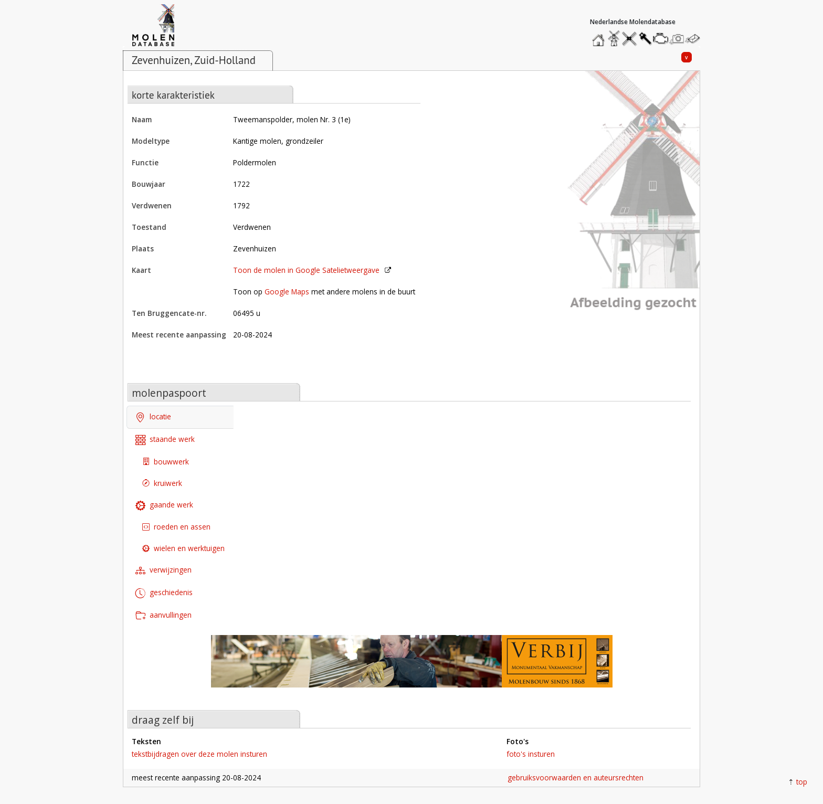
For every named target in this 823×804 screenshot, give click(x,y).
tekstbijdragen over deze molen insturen (199, 754)
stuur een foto (677, 38)
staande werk (165, 440)
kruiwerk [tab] (162, 483)
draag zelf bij (163, 720)
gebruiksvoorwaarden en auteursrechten (575, 777)
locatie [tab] (153, 417)
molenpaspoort (169, 393)
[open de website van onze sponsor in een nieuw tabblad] (411, 667)
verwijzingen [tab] (163, 571)
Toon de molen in (306, 270)
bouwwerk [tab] (165, 462)
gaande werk (164, 505)
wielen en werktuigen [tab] (183, 548)
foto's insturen (531, 754)
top (801, 782)
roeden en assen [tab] (176, 527)
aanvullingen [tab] (163, 616)
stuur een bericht (695, 38)
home (600, 36)
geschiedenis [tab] (164, 593)
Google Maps (287, 292)
